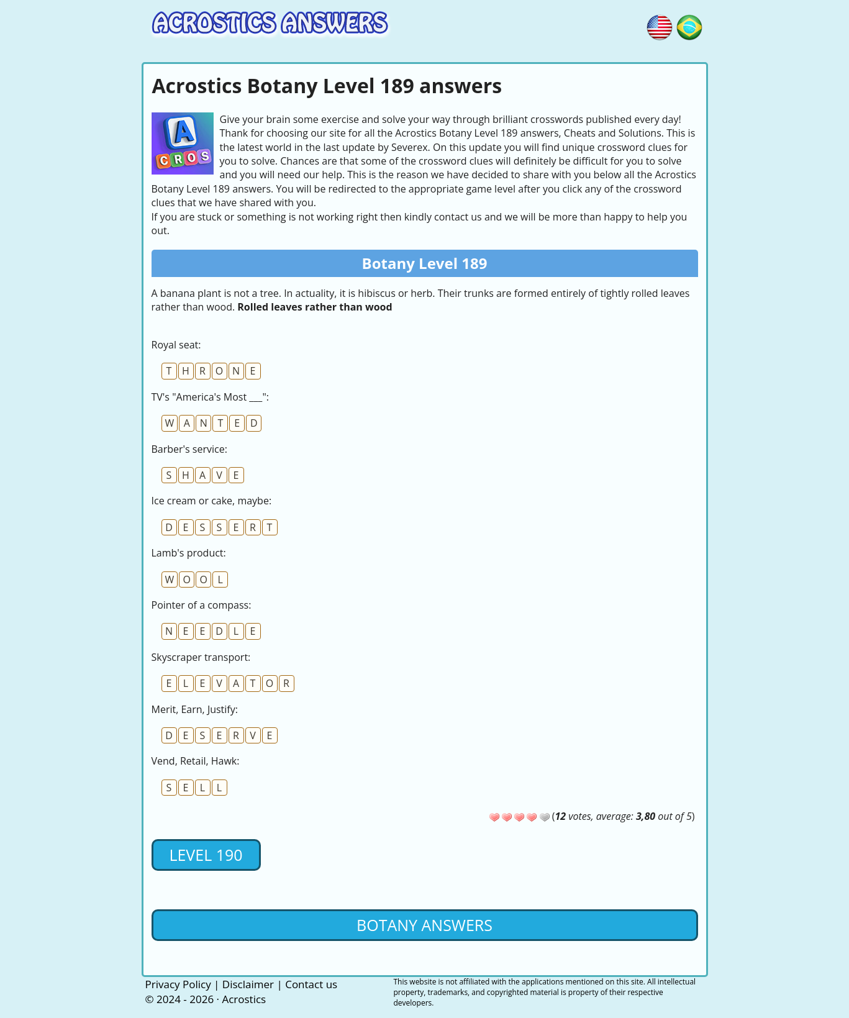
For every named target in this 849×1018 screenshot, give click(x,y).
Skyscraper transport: (201, 657)
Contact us (311, 984)
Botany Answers (424, 924)
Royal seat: (176, 345)
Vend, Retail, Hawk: (196, 761)
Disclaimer (248, 984)
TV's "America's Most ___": (210, 397)
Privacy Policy (178, 984)
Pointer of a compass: (202, 605)
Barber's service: (189, 449)
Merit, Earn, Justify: (195, 709)
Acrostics (244, 999)
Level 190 (205, 854)
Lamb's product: (189, 553)
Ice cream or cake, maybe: (212, 500)
